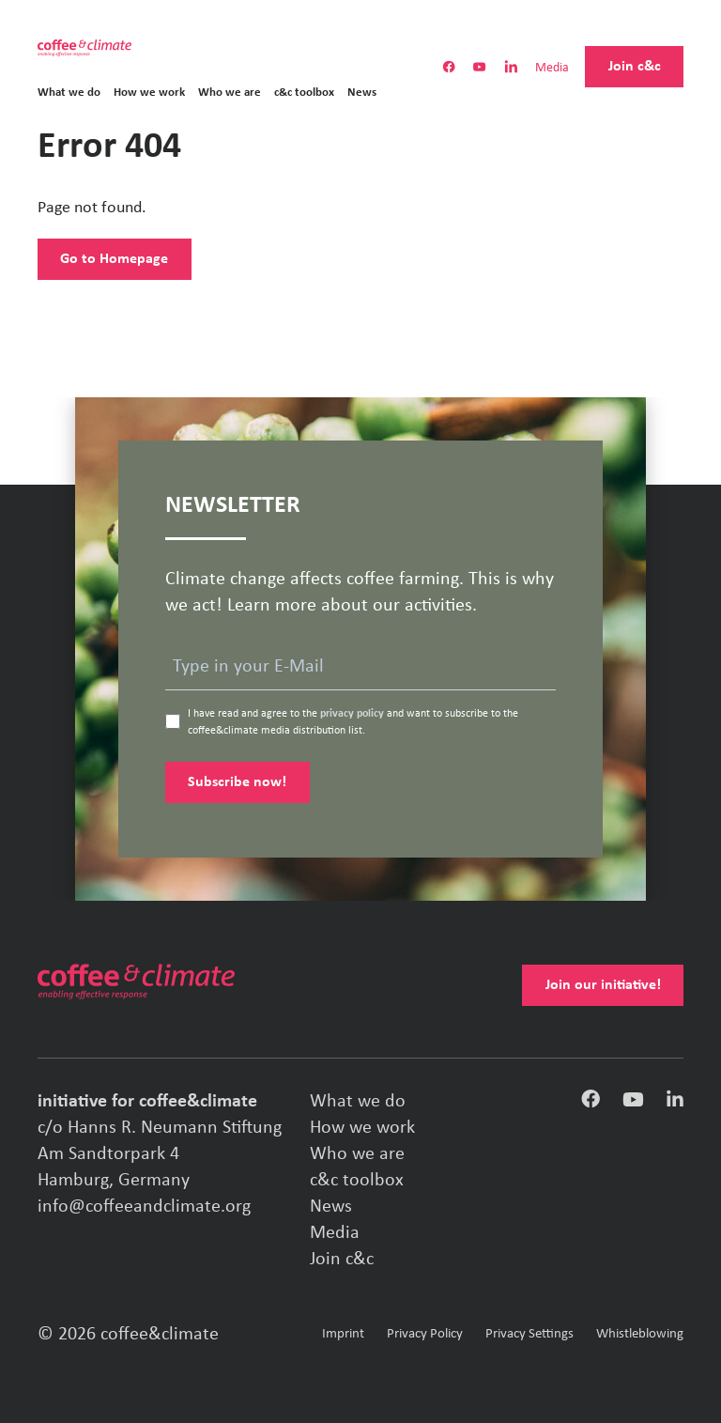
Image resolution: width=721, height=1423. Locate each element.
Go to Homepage (114, 259)
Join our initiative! (603, 985)
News (361, 92)
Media (552, 69)
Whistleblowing (639, 1334)
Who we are (229, 92)
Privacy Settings (529, 1334)
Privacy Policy (425, 1334)
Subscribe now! (237, 782)
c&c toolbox (304, 92)
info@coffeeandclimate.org (144, 1207)
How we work (149, 92)
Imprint (343, 1334)
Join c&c (634, 66)
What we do (69, 92)
